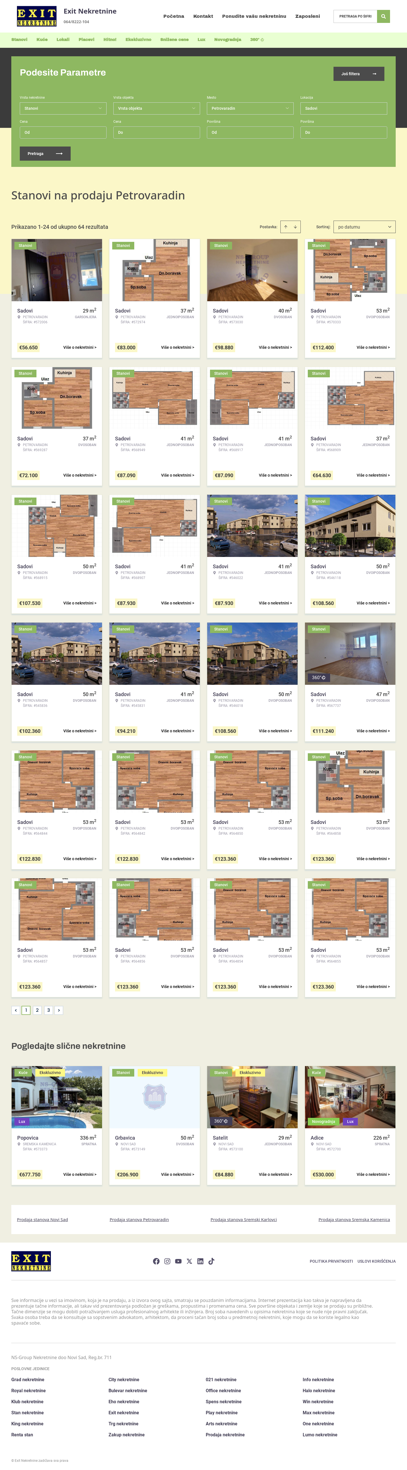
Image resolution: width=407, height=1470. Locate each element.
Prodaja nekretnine (225, 1433)
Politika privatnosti (331, 1259)
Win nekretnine (318, 1400)
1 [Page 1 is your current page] (26, 1008)
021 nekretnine (221, 1378)
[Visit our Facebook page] (156, 1259)
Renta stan (22, 1433)
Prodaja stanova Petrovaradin (139, 1217)
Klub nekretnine (27, 1400)
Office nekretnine (223, 1389)
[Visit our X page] (189, 1259)
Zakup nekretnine (127, 1433)
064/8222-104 (76, 21)
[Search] (383, 16)
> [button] (58, 1008)
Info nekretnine (318, 1378)
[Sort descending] (295, 225)
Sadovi (311, 106)
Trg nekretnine (123, 1422)
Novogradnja (227, 40)
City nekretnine (124, 1378)
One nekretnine (318, 1422)
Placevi (86, 40)
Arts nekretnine (221, 1422)
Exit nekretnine (124, 1411)
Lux (201, 40)
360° (257, 40)
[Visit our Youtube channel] (178, 1259)
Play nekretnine (222, 1411)
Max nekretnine (319, 1411)
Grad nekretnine (27, 1378)
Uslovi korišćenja (377, 1259)
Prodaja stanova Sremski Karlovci (244, 1217)
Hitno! (109, 40)
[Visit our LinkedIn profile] (200, 1259)
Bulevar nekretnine (128, 1389)
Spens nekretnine (224, 1400)
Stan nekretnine (27, 1411)
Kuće (41, 40)
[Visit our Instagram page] (167, 1259)
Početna (173, 16)
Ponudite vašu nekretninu (254, 16)
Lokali (63, 40)
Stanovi (19, 40)
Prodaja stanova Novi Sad (42, 1217)
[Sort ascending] (286, 225)
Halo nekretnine (319, 1389)
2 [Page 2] (37, 1008)
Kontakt (203, 16)
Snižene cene (174, 40)
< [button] (16, 1008)
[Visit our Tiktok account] (211, 1259)
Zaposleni (307, 16)
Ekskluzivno (138, 40)
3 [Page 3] (48, 1008)
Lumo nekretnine (320, 1433)
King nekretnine (27, 1422)
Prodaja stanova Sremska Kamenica (354, 1217)
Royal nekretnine (28, 1389)
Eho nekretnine (124, 1400)
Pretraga (45, 151)
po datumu (349, 225)
